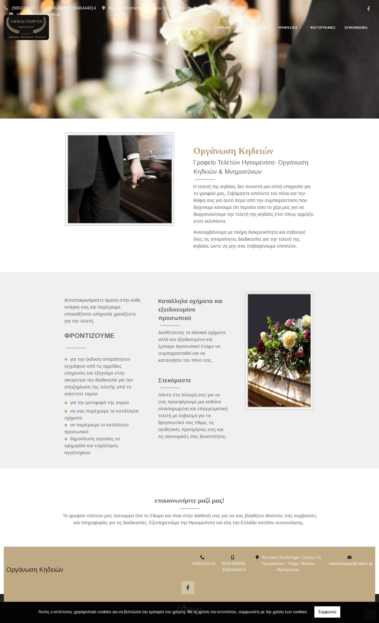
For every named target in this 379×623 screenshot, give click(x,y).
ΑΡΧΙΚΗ (223, 23)
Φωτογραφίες (323, 23)
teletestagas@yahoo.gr (38, 14)
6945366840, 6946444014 (71, 8)
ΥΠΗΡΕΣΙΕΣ (288, 23)
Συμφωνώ (327, 612)
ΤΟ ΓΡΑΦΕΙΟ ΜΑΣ (254, 23)
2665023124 (23, 8)
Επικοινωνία (356, 23)
